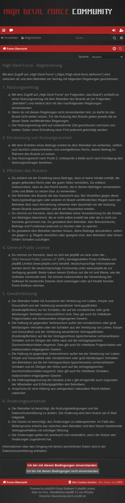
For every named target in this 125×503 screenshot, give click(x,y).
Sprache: (84, 56)
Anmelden (11, 38)
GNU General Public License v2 (34, 259)
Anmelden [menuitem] (115, 31)
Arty (45, 492)
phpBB (49, 488)
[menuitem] (120, 48)
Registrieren (33, 38)
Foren (12, 31)
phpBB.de (80, 496)
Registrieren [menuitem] (122, 31)
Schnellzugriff (4, 31)
